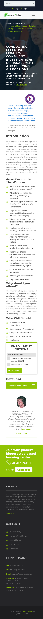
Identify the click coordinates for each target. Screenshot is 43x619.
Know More (27, 429)
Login (15, 8)
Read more (10, 513)
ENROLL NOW (13, 370)
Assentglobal (28, 611)
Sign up (25, 8)
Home (8, 23)
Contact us (23, 469)
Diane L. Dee (22, 85)
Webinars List (18, 23)
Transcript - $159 (18, 364)
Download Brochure (17, 385)
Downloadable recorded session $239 (19, 359)
